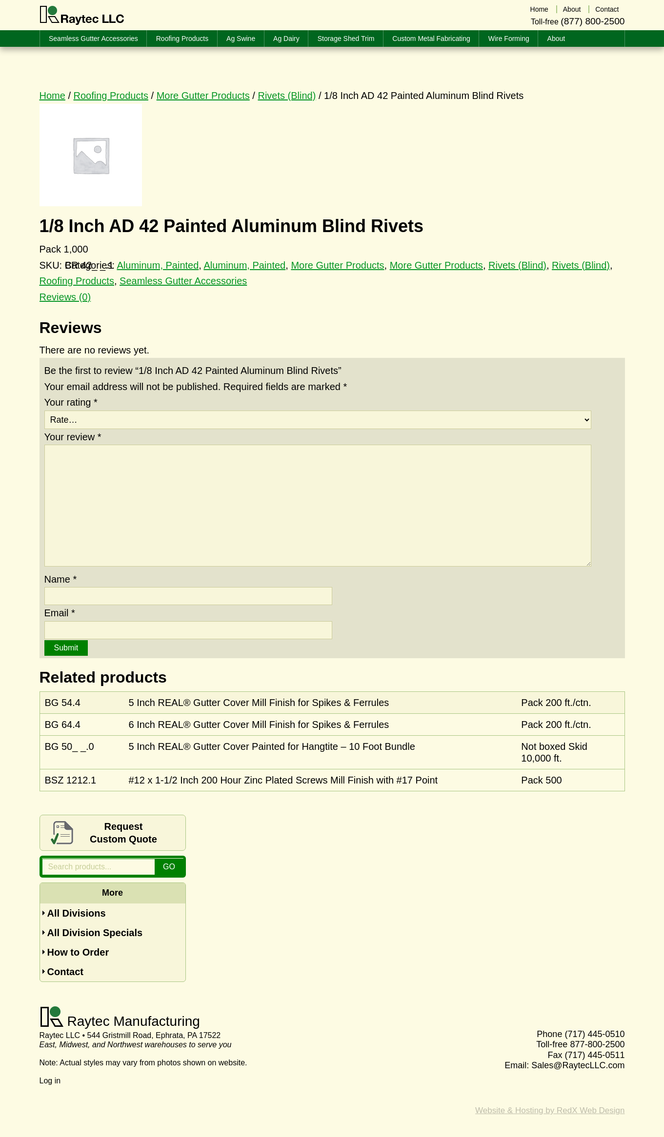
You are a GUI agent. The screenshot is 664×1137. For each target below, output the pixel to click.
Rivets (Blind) (287, 95)
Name (60, 579)
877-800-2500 (597, 1044)
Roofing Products (111, 95)
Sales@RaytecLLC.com (577, 1065)
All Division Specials (95, 932)
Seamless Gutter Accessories (183, 280)
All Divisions (76, 913)
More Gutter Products (203, 95)
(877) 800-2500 (592, 21)
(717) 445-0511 (594, 1055)
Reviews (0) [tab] (65, 297)
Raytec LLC (82, 15)
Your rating (71, 402)
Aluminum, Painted (158, 265)
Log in (50, 1081)
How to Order (78, 952)
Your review (72, 436)
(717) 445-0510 (594, 1034)
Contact (65, 971)
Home (52, 95)
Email (59, 613)
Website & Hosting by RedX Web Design (549, 1110)
